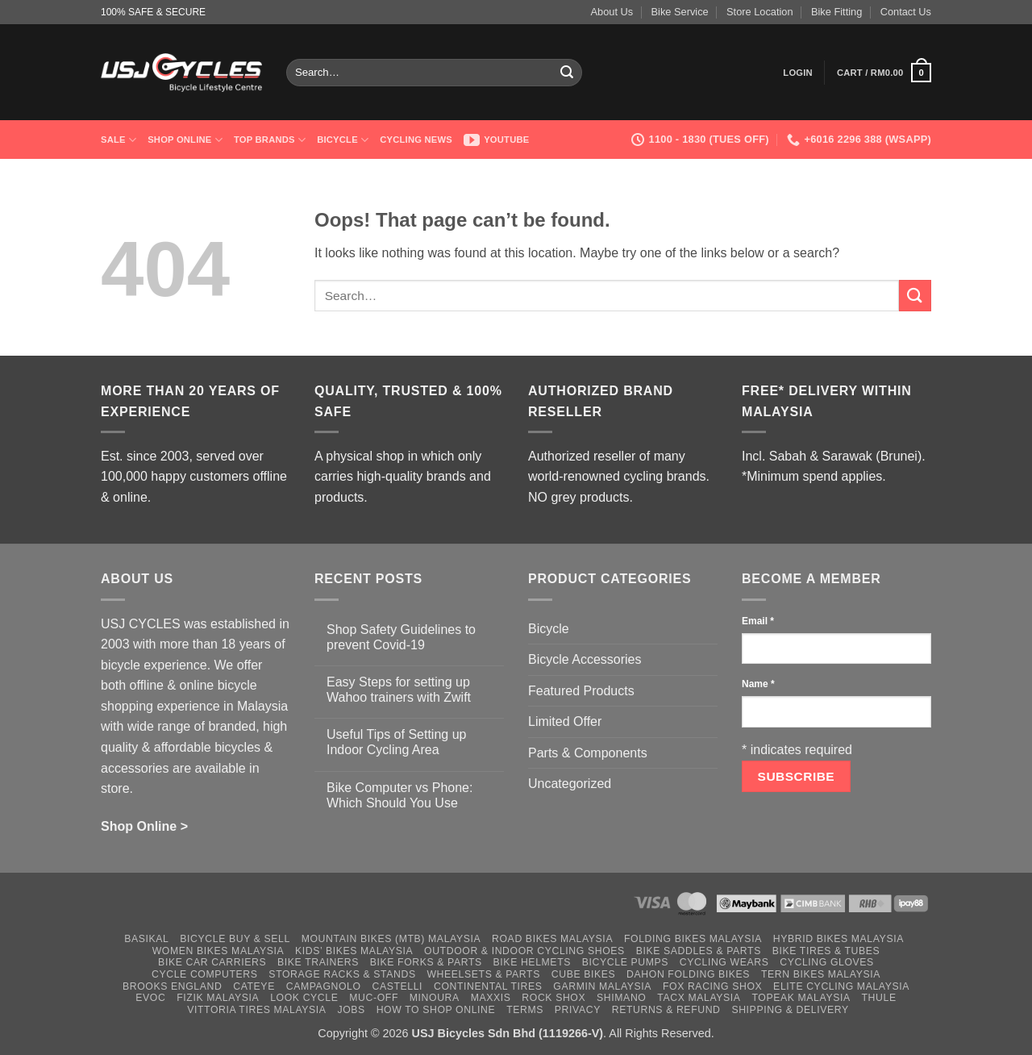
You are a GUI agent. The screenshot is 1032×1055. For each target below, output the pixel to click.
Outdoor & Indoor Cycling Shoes (524, 951)
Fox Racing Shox (712, 986)
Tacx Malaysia (698, 997)
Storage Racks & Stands (341, 974)
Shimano (621, 997)
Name (758, 684)
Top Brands (270, 140)
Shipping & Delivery (789, 1009)
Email (758, 621)
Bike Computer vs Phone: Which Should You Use (399, 795)
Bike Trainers (318, 962)
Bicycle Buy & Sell (235, 938)
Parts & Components (587, 753)
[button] (798, 72)
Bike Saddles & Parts (698, 951)
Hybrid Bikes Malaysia (838, 938)
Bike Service (680, 12)
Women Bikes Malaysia (218, 951)
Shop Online (185, 140)
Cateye (254, 986)
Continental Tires (488, 986)
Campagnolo (323, 986)
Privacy (578, 1009)
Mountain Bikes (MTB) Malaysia (391, 938)
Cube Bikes (583, 974)
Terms (524, 1009)
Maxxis (491, 997)
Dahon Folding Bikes (688, 974)
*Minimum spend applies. (814, 476)
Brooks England (172, 986)
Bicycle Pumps (625, 962)
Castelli (397, 986)
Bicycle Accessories (585, 659)
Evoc (150, 997)
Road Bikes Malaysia (552, 938)
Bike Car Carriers (212, 962)
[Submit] (567, 72)
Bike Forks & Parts (426, 962)
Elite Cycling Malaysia (841, 986)
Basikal (146, 938)
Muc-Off (373, 997)
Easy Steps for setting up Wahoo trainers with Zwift (399, 689)
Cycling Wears (724, 962)
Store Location (759, 12)
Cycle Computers (205, 974)
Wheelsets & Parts (483, 974)
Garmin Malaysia (602, 986)
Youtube (497, 139)
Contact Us (905, 12)
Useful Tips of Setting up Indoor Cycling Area (396, 742)
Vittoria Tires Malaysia (257, 1009)
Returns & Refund (666, 1009)
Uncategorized (569, 783)
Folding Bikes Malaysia (693, 938)
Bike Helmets (532, 962)
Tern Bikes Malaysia (820, 974)
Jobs (350, 1009)
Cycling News (416, 139)
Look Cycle (304, 997)
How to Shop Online (436, 1009)
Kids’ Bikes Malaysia (354, 951)
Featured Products (581, 691)
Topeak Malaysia (800, 997)
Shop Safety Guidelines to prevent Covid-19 (401, 637)
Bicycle (342, 140)
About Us (612, 12)
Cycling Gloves (827, 962)
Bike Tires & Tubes (826, 951)
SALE (118, 140)
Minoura (435, 997)
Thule (879, 997)
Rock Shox (553, 997)
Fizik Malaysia (218, 997)
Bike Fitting (836, 12)
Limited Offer (564, 721)
